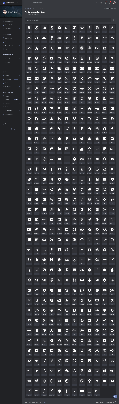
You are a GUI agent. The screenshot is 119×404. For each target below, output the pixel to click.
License (102, 402)
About (97, 402)
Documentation (110, 402)
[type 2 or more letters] (68, 20)
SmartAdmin (28, 8)
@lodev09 (44, 402)
